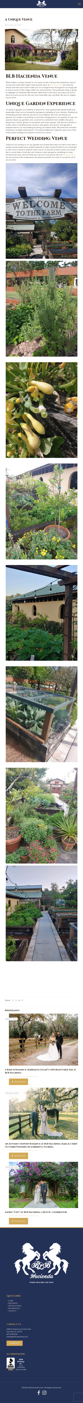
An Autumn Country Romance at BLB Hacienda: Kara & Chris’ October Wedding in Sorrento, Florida (41, 1145)
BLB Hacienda (68, 155)
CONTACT (12, 1311)
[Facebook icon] (38, 1393)
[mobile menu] (79, 4)
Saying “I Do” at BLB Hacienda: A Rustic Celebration (36, 1212)
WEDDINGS (13, 1303)
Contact (14, 1343)
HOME (10, 1300)
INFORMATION (14, 1308)
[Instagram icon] (44, 1393)
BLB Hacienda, (56, 85)
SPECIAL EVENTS (14, 1306)
